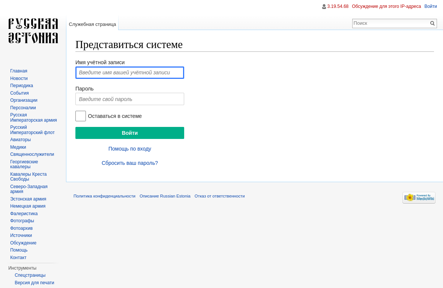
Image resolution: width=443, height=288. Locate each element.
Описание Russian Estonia (165, 196)
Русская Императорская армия (33, 117)
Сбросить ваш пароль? (130, 163)
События (19, 93)
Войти (430, 6)
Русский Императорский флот (32, 130)
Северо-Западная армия (29, 189)
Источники (21, 235)
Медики (18, 147)
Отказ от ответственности (220, 196)
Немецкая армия (27, 206)
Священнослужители (32, 154)
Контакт (18, 257)
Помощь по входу (129, 149)
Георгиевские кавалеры (24, 164)
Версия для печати (34, 282)
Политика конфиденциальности (104, 196)
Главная (18, 71)
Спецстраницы (30, 275)
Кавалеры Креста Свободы (28, 177)
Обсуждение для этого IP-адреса (386, 6)
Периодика (21, 85)
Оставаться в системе (115, 116)
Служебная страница (92, 24)
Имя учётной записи (100, 62)
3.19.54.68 (338, 6)
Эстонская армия (28, 199)
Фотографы (22, 220)
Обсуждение (23, 243)
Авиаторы (20, 139)
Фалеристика (24, 213)
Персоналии (23, 107)
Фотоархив (21, 228)
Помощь (18, 250)
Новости (18, 78)
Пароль (84, 89)
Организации (24, 100)
